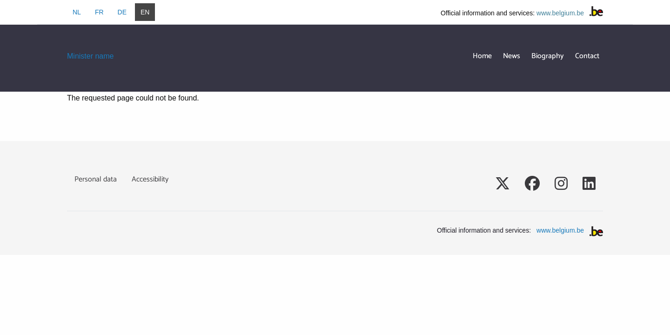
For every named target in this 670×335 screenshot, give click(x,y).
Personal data (95, 179)
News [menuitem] (511, 56)
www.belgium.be (560, 13)
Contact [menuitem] (587, 56)
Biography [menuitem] (547, 56)
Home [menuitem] (482, 56)
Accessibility (150, 179)
